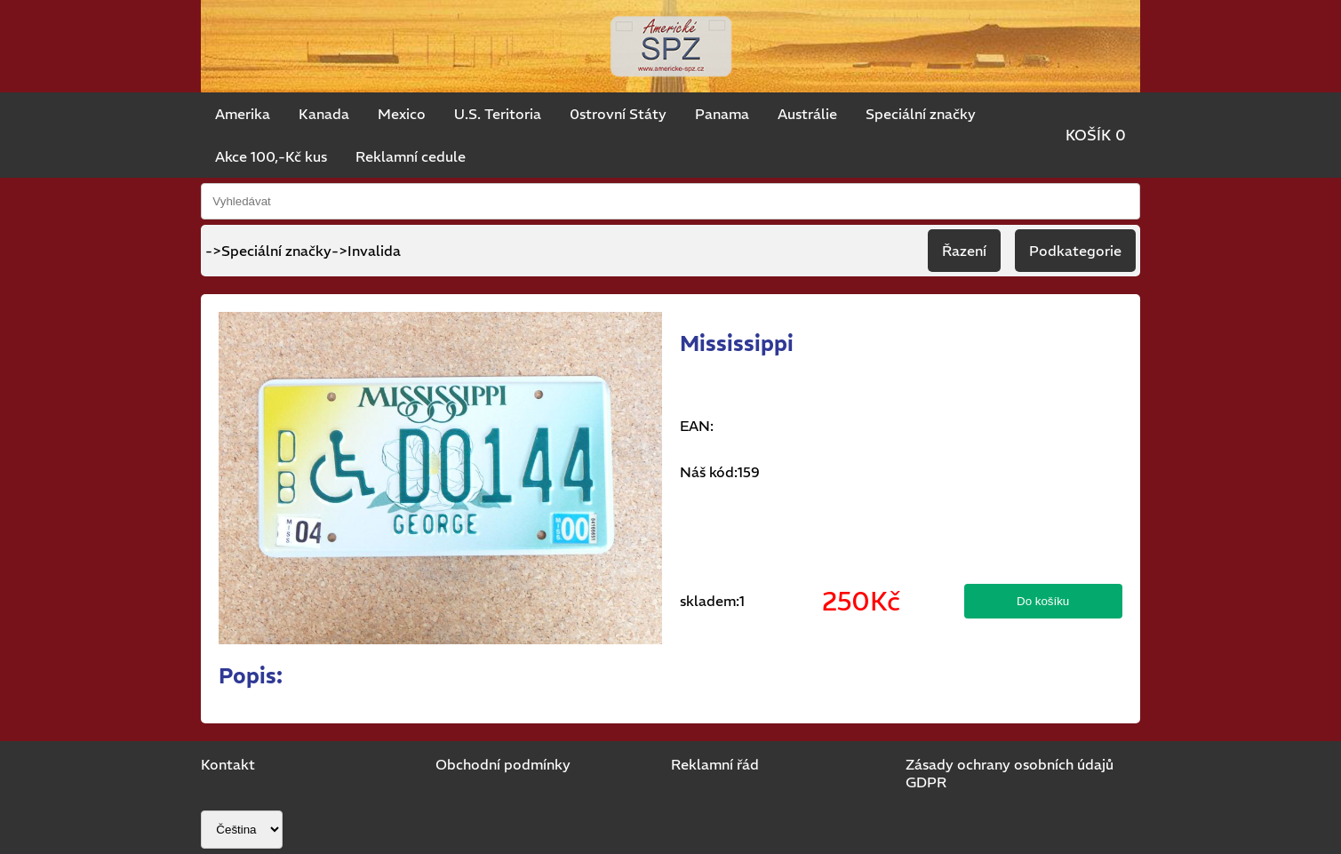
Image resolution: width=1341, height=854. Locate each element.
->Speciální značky (268, 250)
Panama (722, 114)
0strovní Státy (618, 114)
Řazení (964, 250)
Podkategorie (1075, 250)
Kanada (324, 114)
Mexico (402, 114)
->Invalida (366, 250)
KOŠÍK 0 (1096, 135)
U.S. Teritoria (497, 114)
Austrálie (807, 114)
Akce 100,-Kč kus (271, 156)
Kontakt (228, 764)
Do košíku (1043, 601)
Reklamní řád (715, 764)
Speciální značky (921, 114)
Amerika (242, 114)
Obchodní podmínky (503, 764)
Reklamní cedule (410, 156)
